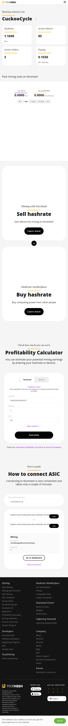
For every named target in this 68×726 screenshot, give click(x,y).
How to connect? (34, 564)
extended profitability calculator (29, 447)
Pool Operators (8, 635)
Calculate (34, 435)
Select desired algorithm (16, 497)
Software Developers (11, 639)
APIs (4, 645)
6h (20, 101)
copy (54, 516)
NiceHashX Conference (46, 672)
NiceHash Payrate (9, 604)
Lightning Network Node (46, 623)
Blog (38, 649)
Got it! (60, 721)
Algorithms (6, 611)
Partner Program (9, 625)
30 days (41, 101)
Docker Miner (8, 601)
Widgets (39, 610)
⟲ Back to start (34, 387)
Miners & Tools (42, 607)
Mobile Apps (41, 614)
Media (38, 645)
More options (34, 426)
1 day (26, 101)
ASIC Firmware (8, 597)
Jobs (38, 652)
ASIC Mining (7, 594)
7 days (33, 101)
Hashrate (27, 380)
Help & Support (42, 656)
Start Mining (7, 587)
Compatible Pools (43, 594)
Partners (39, 639)
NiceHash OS (7, 608)
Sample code (7, 649)
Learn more (34, 231)
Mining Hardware (9, 618)
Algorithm (11, 396)
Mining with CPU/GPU (11, 590)
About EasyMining (10, 658)
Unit (9, 416)
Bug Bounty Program (11, 642)
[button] (65, 2)
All (48, 101)
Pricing (39, 590)
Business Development (46, 659)
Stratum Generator (10, 622)
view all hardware (53, 447)
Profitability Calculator (11, 615)
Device (42, 380)
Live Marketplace (43, 587)
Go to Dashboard (34, 558)
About (38, 635)
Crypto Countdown (44, 597)
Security (39, 642)
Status (38, 663)
